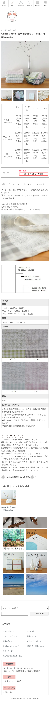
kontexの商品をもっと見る (17, 477)
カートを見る (31, 631)
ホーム (3, 30)
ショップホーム (8, 631)
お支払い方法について (11, 646)
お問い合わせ (8, 641)
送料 (9, 677)
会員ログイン (31, 636)
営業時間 (9, 664)
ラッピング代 (9, 688)
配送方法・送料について (35, 646)
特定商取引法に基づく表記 (12, 656)
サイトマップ (8, 651)
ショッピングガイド (10, 636)
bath (9, 30)
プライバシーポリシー (35, 641)
